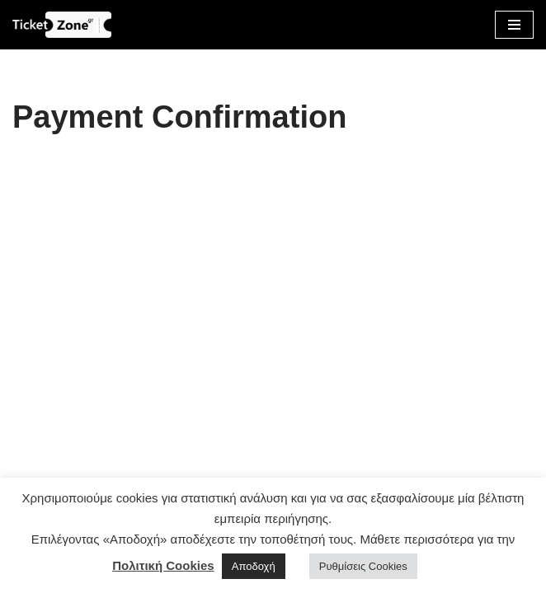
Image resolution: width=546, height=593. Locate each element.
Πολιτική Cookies (163, 565)
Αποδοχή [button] (253, 566)
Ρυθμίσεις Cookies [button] (363, 566)
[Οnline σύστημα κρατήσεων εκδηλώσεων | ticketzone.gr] (61, 25)
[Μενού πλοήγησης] (514, 25)
